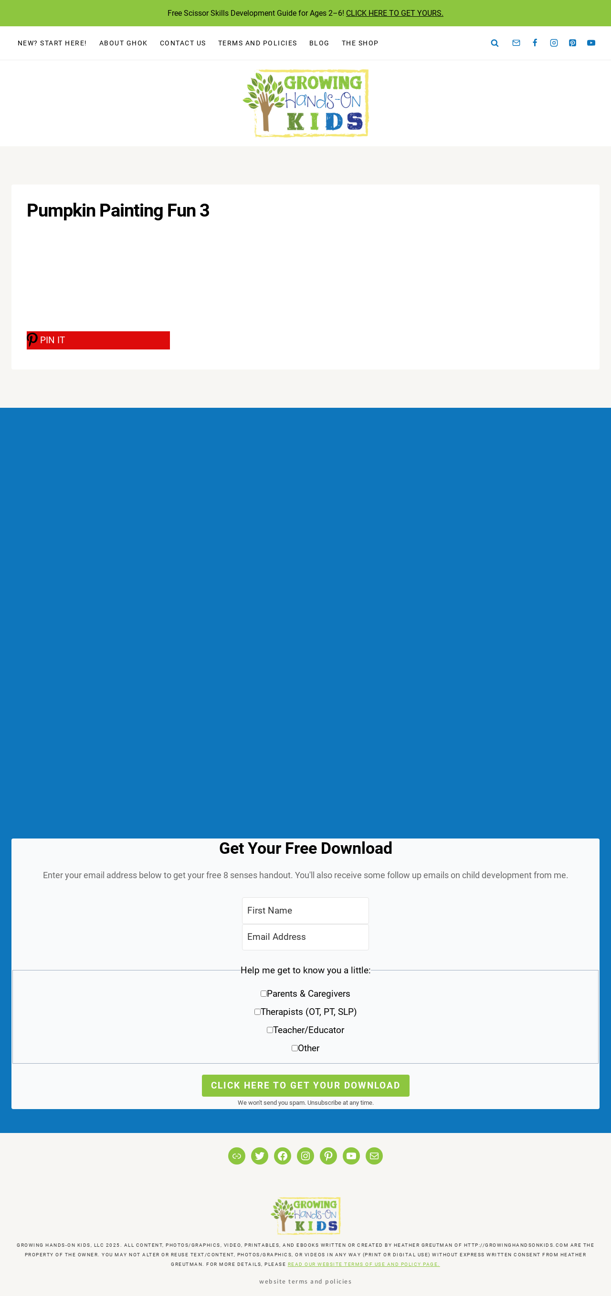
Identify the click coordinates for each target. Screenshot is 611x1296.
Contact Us (183, 43)
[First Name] (305, 910)
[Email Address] (305, 937)
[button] (305, 1012)
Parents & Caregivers (308, 993)
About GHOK (123, 43)
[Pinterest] (573, 43)
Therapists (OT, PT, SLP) (309, 1011)
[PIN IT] (98, 340)
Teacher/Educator (308, 1029)
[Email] (516, 43)
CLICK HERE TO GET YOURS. (394, 13)
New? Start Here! (52, 43)
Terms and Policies (257, 43)
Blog (319, 43)
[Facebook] (535, 43)
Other (308, 1048)
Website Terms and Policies (305, 1281)
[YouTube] (591, 43)
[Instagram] (554, 43)
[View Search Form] (495, 43)
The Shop (360, 43)
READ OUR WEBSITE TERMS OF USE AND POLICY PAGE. (364, 1264)
